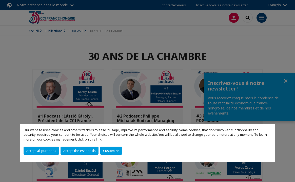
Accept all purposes (41, 150)
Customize (111, 150)
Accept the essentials (79, 150)
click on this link (89, 139)
